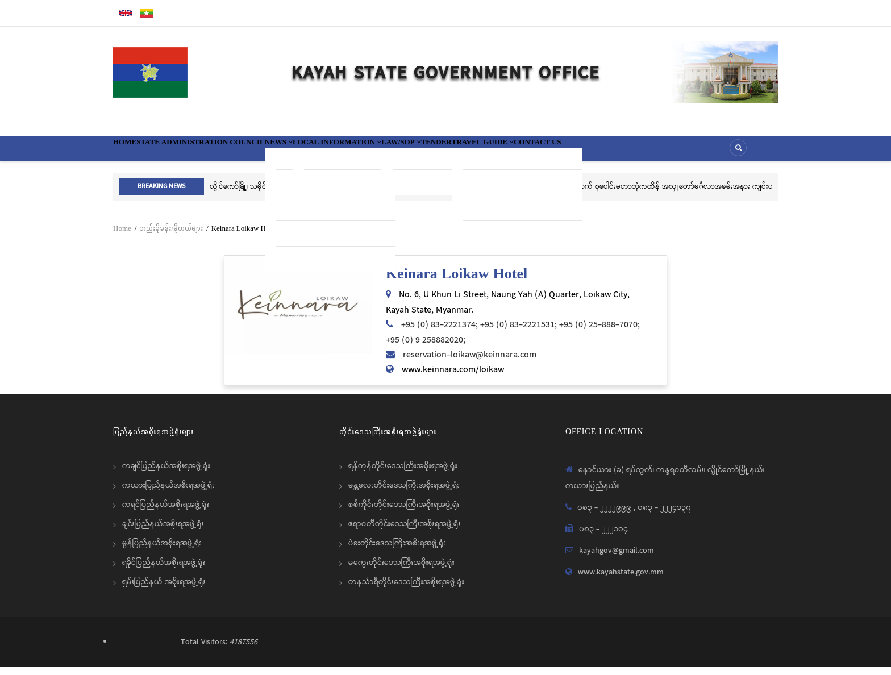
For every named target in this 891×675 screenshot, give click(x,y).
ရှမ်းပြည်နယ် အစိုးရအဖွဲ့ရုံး (164, 590)
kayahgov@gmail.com (616, 558)
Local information (413, 152)
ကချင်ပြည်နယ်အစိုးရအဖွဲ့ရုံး (166, 474)
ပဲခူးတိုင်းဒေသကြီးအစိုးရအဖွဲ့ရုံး (397, 551)
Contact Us (694, 152)
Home (132, 152)
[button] (298, 313)
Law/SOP (500, 152)
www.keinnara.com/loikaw (453, 377)
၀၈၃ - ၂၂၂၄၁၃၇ (664, 515)
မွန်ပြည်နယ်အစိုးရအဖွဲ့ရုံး (162, 551)
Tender (552, 152)
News (334, 152)
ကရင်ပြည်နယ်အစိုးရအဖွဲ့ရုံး (165, 512)
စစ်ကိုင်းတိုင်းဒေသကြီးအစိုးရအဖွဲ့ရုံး (404, 512)
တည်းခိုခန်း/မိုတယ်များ (171, 236)
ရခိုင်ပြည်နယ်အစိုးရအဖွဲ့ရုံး (163, 570)
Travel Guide (618, 152)
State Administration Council (231, 152)
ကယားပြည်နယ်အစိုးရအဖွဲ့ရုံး (168, 493)
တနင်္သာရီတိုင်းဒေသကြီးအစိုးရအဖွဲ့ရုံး (406, 590)
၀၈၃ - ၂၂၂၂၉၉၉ (605, 515)
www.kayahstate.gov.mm (621, 580)
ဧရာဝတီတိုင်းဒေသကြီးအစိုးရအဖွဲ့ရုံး (404, 532)
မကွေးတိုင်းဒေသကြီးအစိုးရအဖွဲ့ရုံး (401, 570)
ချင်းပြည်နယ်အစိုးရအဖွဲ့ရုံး (163, 532)
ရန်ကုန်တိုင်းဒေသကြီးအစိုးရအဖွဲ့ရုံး (402, 474)
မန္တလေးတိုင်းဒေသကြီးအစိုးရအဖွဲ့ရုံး (404, 493)
